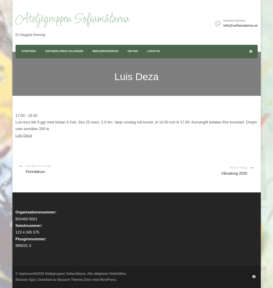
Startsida (29, 51)
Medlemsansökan (105, 51)
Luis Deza (24, 136)
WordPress (108, 279)
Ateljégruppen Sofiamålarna (72, 19)
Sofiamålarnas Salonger (64, 51)
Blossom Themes (70, 279)
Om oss (132, 51)
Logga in (153, 51)
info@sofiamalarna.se (240, 25)
